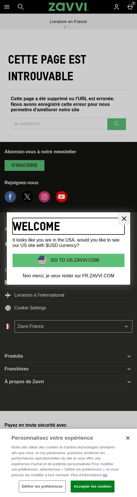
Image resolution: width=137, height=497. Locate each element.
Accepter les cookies (92, 486)
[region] (68, 463)
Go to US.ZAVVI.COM (74, 259)
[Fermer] (124, 218)
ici (105, 475)
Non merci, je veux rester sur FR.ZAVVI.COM (68, 275)
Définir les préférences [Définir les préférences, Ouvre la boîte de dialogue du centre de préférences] (42, 486)
